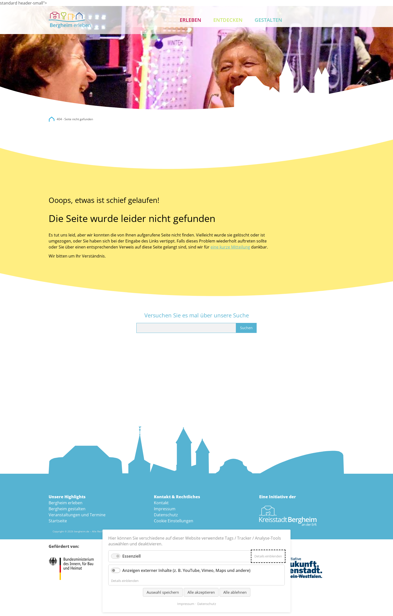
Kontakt (338, 20)
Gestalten (268, 20)
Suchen (246, 327)
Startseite (58, 521)
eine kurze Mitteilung (230, 247)
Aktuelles (306, 20)
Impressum (164, 509)
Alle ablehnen (235, 592)
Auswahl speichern (163, 592)
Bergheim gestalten (67, 509)
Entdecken (228, 20)
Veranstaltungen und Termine (77, 515)
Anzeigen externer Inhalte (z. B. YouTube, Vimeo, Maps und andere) (186, 570)
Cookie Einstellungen (173, 521)
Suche (322, 20)
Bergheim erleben (65, 503)
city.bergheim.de (52, 119)
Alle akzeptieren (201, 592)
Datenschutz (166, 515)
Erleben (190, 20)
